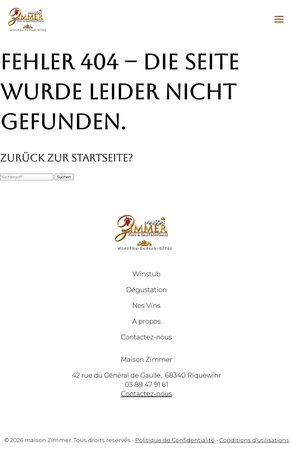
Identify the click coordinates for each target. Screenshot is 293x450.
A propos (146, 321)
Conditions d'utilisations (254, 440)
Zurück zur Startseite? (66, 158)
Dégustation (146, 290)
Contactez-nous (146, 337)
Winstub (146, 274)
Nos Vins (146, 306)
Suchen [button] (64, 177)
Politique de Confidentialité (175, 440)
